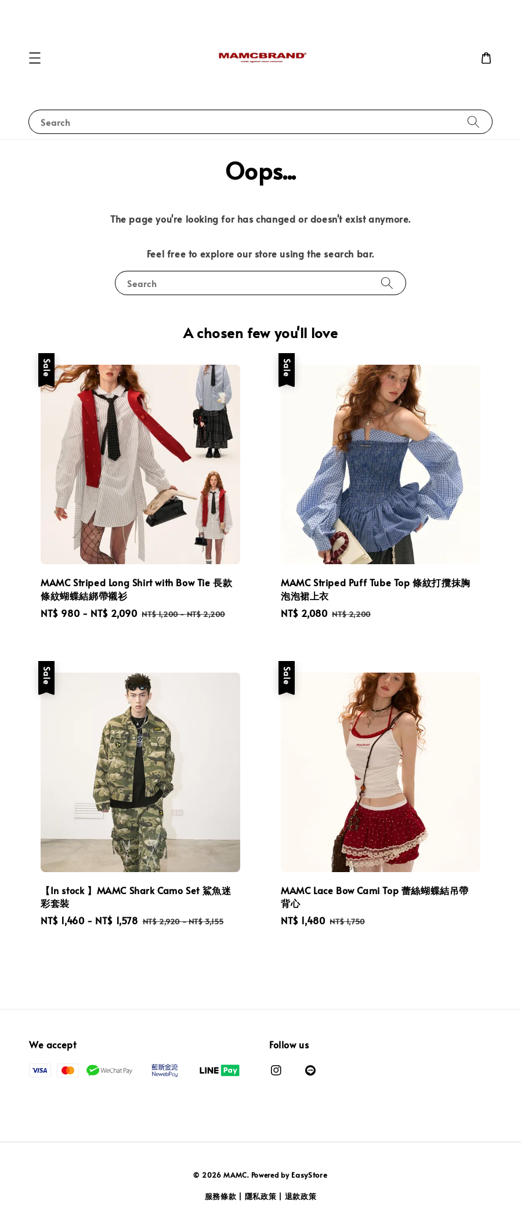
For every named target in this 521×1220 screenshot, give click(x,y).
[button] (35, 58)
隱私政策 (261, 1196)
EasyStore (309, 1175)
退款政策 (301, 1196)
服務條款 (221, 1196)
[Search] (473, 121)
